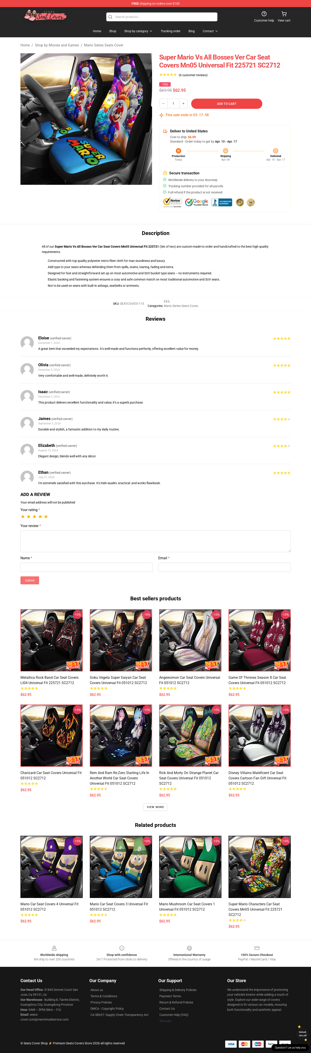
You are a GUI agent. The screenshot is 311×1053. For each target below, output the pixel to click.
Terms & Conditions (103, 996)
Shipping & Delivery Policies (178, 990)
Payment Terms (170, 996)
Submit (30, 580)
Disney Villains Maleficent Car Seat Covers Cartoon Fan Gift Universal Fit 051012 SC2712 (257, 778)
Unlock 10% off (303, 1034)
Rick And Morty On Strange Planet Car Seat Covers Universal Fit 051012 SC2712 (189, 778)
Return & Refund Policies (176, 1002)
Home (25, 45)
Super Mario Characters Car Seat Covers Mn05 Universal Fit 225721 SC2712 (255, 909)
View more (155, 807)
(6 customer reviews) (193, 75)
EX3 (166, 301)
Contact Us (167, 1008)
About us (96, 990)
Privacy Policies (101, 1002)
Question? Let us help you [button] (290, 1047)
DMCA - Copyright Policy (107, 1008)
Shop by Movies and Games (57, 45)
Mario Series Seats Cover (103, 45)
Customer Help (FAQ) (174, 1015)
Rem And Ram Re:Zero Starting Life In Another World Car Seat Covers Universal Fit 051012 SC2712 (119, 778)
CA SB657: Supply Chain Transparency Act (119, 1015)
